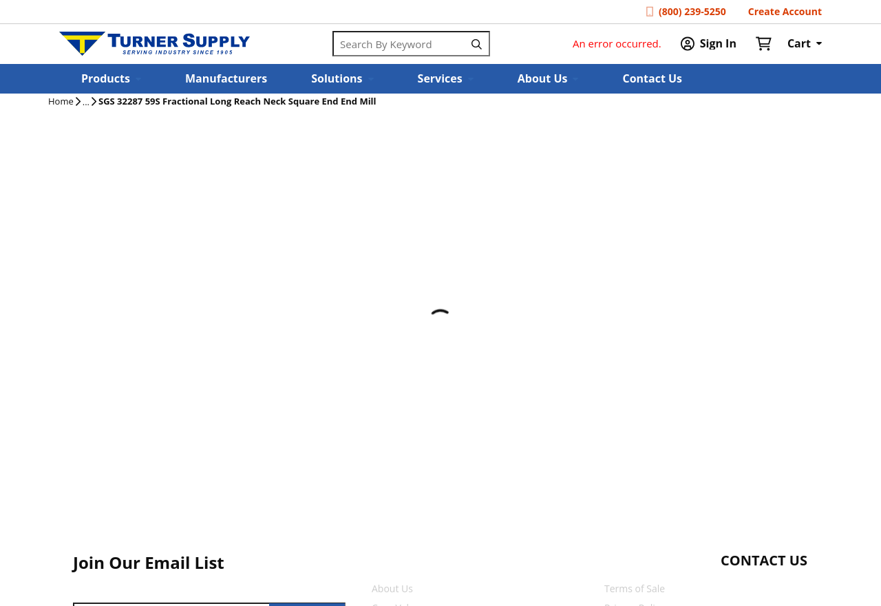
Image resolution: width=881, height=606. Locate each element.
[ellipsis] (86, 102)
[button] (111, 79)
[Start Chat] (751, 587)
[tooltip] (86, 102)
